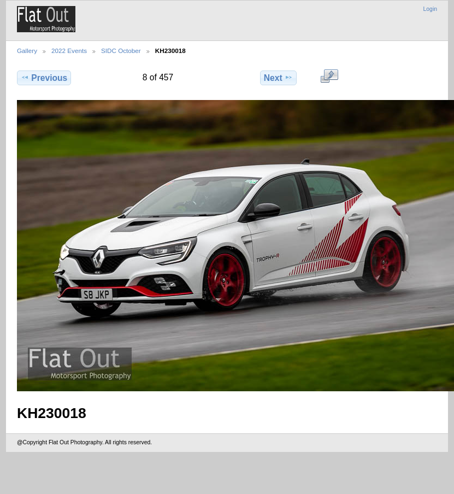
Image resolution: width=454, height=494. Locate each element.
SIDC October (121, 50)
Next (278, 78)
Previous (44, 78)
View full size (329, 76)
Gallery (27, 50)
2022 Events (69, 50)
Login (430, 9)
